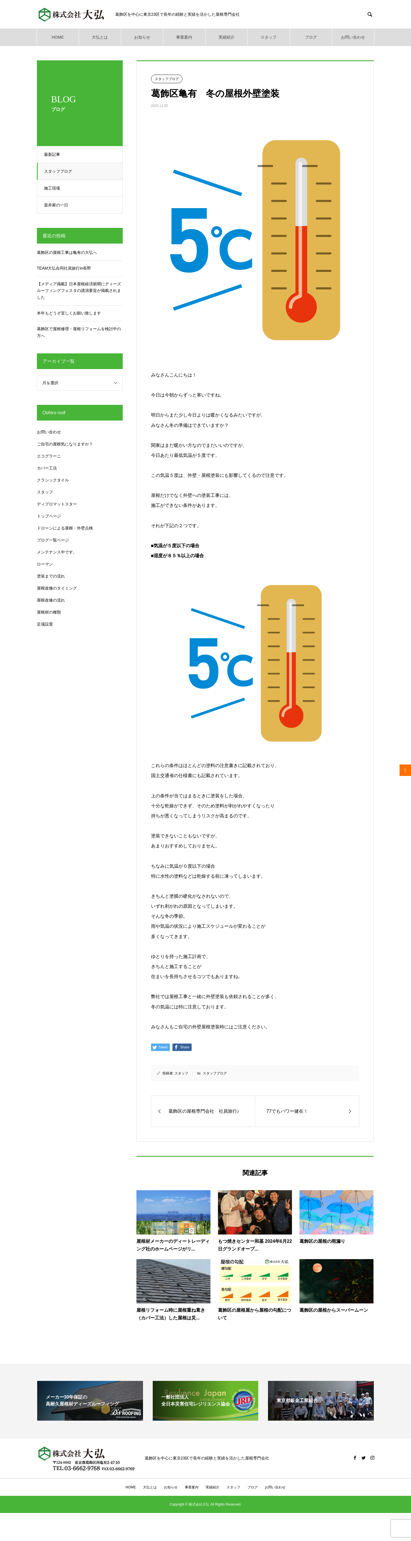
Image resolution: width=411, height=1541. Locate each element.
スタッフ (269, 37)
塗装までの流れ (51, 576)
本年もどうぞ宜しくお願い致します (69, 313)
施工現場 (54, 188)
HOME (58, 37)
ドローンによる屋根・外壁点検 (65, 528)
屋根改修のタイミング (57, 588)
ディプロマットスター (57, 504)
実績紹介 (227, 37)
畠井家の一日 (58, 205)
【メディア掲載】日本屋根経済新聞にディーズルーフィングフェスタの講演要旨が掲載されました (79, 291)
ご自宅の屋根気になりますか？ (65, 444)
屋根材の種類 (49, 612)
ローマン (45, 564)
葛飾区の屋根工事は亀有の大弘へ (67, 252)
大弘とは (100, 37)
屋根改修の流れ (51, 600)
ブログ (311, 37)
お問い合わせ (353, 37)
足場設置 (45, 624)
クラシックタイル (53, 480)
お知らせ (142, 37)
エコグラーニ (49, 456)
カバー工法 (47, 468)
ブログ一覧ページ (53, 540)
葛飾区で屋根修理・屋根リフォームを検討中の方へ (79, 332)
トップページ (49, 516)
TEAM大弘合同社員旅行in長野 (64, 268)
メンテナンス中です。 (57, 552)
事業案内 (184, 37)
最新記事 (54, 154)
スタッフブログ (60, 171)
